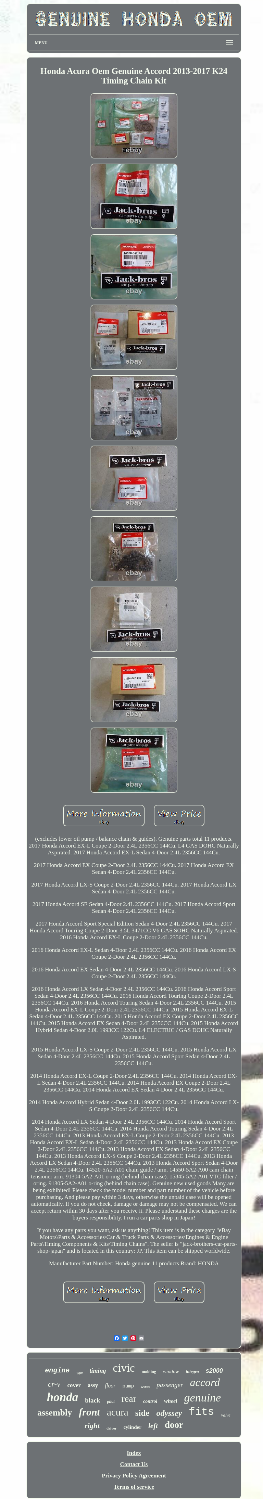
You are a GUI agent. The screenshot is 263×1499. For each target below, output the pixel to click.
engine (57, 1370)
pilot (111, 1401)
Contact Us (134, 1464)
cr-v (54, 1384)
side (142, 1413)
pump (128, 1386)
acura (117, 1412)
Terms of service (134, 1487)
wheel (170, 1401)
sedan (145, 1387)
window (171, 1371)
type (79, 1372)
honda (62, 1397)
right (92, 1425)
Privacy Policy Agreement (134, 1475)
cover (74, 1385)
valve (225, 1415)
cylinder (132, 1427)
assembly (54, 1413)
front (89, 1412)
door (174, 1425)
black (92, 1400)
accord (205, 1382)
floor (110, 1385)
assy (93, 1385)
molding (149, 1371)
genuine (202, 1397)
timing (98, 1370)
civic (124, 1368)
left (153, 1426)
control (150, 1401)
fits (201, 1412)
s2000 (214, 1370)
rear (129, 1398)
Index (134, 1453)
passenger (169, 1384)
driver (111, 1428)
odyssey (169, 1413)
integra (192, 1371)
